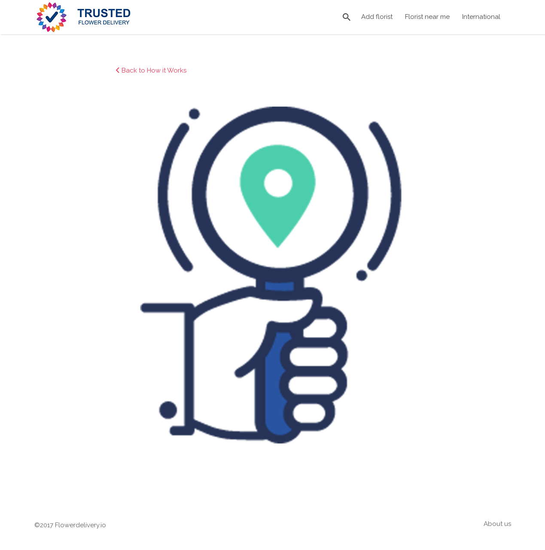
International (481, 17)
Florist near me (427, 17)
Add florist (377, 17)
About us (497, 524)
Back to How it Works (154, 70)
